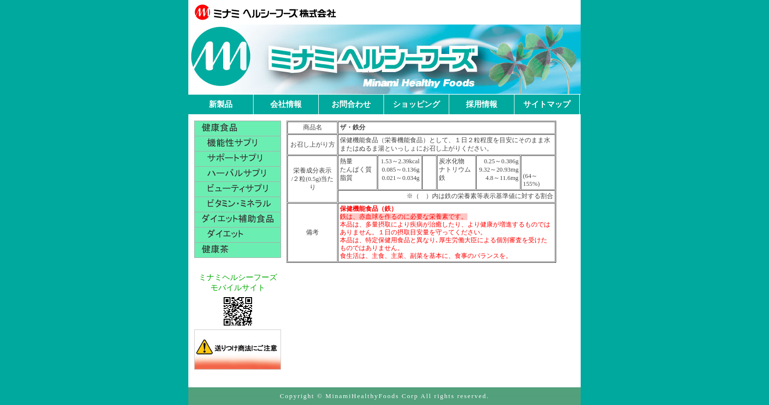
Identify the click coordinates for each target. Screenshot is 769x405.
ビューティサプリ (238, 189)
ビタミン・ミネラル (238, 204)
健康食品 (238, 128)
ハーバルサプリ (238, 174)
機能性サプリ (238, 143)
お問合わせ (351, 104)
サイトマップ (546, 104)
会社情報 (286, 104)
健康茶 (238, 250)
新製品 (220, 104)
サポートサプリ (238, 159)
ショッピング (416, 104)
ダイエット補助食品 (238, 219)
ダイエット (238, 235)
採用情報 (481, 104)
